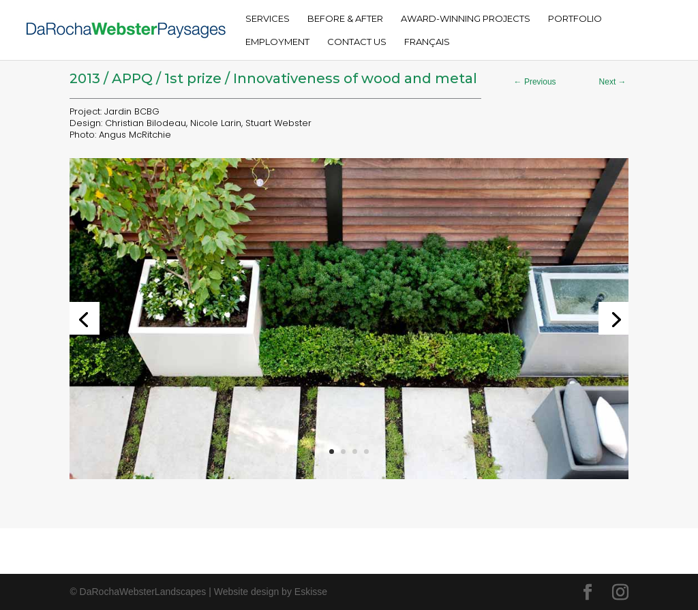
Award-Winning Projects (465, 19)
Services (267, 19)
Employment (277, 42)
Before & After (345, 19)
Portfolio (575, 19)
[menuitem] (427, 48)
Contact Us (356, 42)
